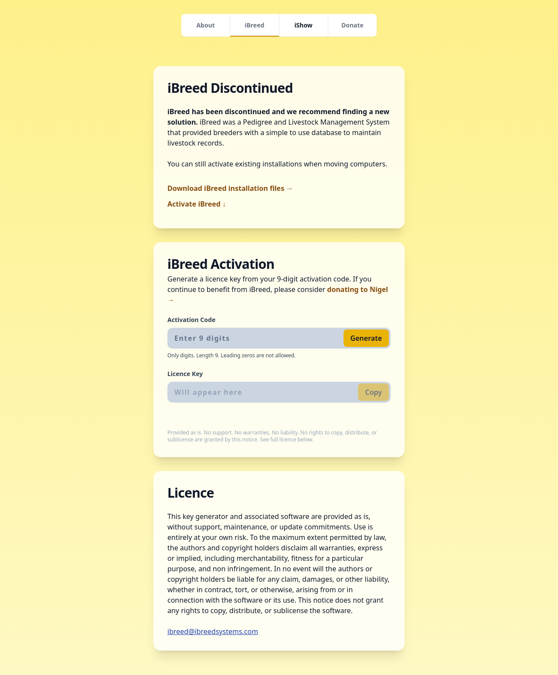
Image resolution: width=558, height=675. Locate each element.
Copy (373, 392)
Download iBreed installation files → (230, 188)
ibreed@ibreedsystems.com (212, 631)
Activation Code (191, 319)
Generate (366, 338)
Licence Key (185, 374)
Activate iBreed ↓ (196, 204)
